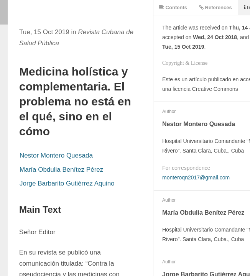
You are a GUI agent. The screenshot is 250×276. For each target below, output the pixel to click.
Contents (173, 7)
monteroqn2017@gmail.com (196, 177)
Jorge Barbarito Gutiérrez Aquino (67, 183)
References (215, 7)
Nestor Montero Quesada (56, 155)
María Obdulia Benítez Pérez (61, 169)
